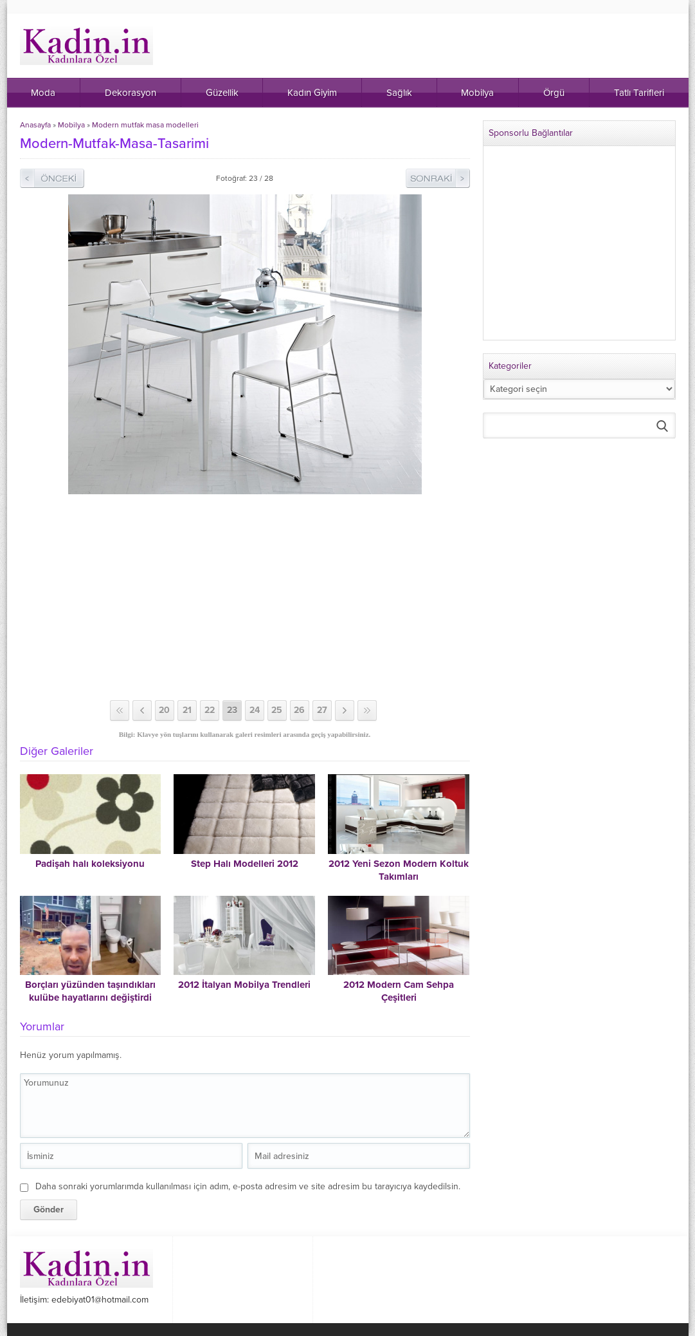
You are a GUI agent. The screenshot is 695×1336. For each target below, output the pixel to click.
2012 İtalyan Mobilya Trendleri (244, 984)
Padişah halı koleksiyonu (90, 863)
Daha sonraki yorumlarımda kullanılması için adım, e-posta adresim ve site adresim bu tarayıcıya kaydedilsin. (247, 1186)
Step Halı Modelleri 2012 (244, 863)
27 (322, 710)
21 (187, 710)
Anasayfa (35, 124)
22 (209, 710)
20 (164, 710)
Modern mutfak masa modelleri (145, 124)
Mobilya (71, 124)
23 (232, 710)
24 (254, 710)
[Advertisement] (245, 597)
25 (276, 710)
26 (299, 710)
